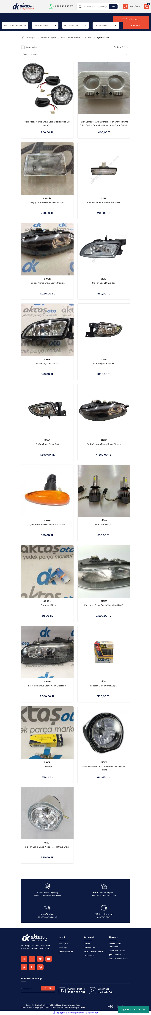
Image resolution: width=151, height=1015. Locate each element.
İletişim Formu (90, 948)
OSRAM (47, 601)
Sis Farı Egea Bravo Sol (47, 363)
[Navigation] (131, 19)
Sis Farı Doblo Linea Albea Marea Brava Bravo (47, 847)
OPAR (104, 198)
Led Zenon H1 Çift (104, 524)
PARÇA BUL (136, 25)
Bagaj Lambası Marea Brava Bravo (47, 202)
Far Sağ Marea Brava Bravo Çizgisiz (47, 283)
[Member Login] (131, 6)
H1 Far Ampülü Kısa (47, 605)
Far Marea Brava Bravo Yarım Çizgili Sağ (103, 605)
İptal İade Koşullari (117, 955)
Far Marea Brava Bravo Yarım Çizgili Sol (47, 686)
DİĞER (47, 279)
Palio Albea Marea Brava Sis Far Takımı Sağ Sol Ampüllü (47, 123)
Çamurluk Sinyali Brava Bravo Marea (47, 524)
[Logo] (23, 6)
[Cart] (146, 6)
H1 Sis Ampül (47, 766)
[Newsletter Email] (38, 988)
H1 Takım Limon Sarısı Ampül (103, 686)
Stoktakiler (31, 47)
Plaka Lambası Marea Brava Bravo (104, 202)
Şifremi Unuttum (66, 952)
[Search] (97, 6)
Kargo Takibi (89, 956)
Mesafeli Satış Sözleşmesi (115, 945)
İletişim (87, 944)
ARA (112, 6)
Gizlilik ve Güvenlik (117, 951)
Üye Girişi (63, 948)
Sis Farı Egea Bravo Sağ (103, 283)
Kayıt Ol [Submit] (47, 988)
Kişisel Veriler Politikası (118, 959)
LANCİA (47, 198)
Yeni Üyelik (63, 944)
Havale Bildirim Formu (93, 952)
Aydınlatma (102, 37)
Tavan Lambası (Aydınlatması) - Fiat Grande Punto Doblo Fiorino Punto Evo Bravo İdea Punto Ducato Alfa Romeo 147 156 (104, 124)
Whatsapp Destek (134, 1009)
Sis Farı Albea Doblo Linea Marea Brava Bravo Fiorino (104, 768)
